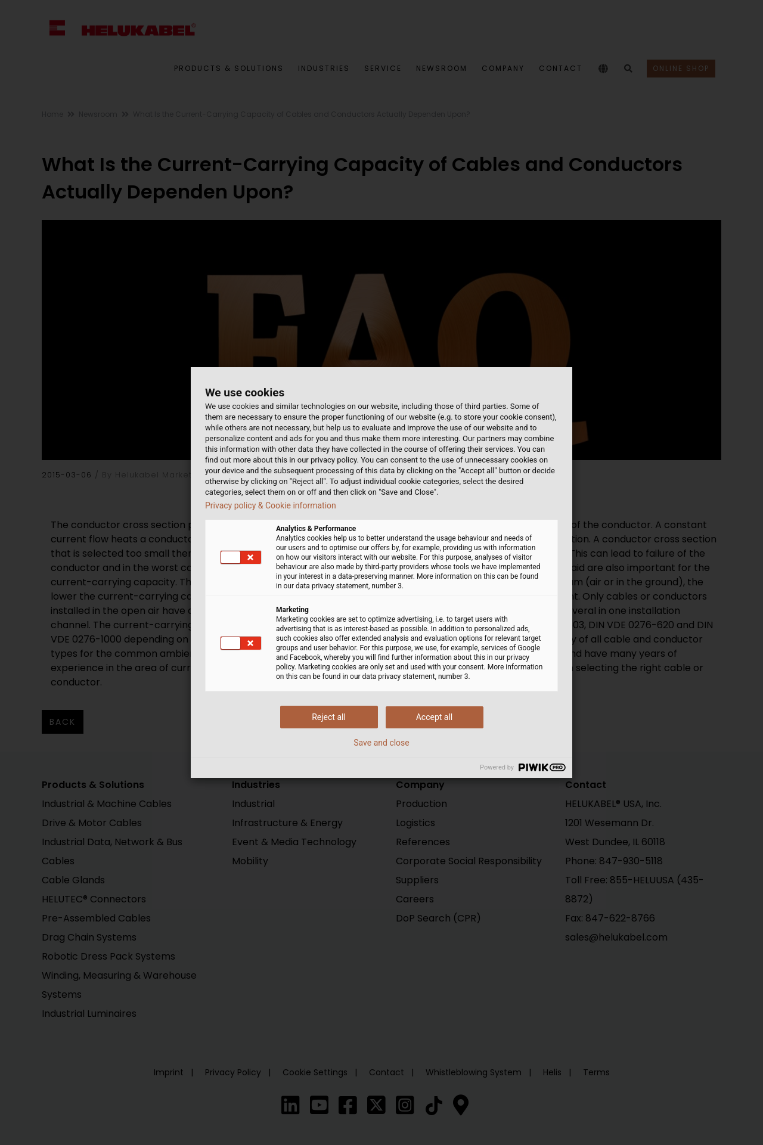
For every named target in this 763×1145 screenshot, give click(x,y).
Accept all (434, 717)
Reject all (329, 717)
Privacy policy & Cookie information (270, 505)
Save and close (381, 742)
